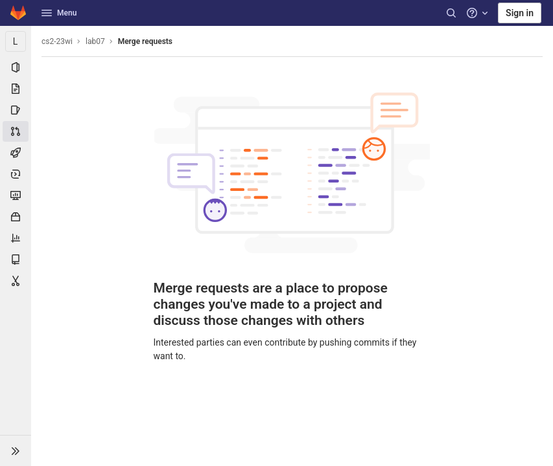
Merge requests (145, 41)
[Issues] (16, 110)
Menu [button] (58, 13)
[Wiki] (16, 259)
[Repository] (16, 88)
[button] (15, 450)
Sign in (520, 13)
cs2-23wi (57, 41)
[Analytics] (16, 238)
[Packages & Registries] (16, 216)
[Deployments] (16, 174)
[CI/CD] (16, 152)
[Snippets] (16, 281)
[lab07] (16, 41)
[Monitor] (16, 195)
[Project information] (16, 67)
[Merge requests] (16, 131)
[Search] (451, 13)
